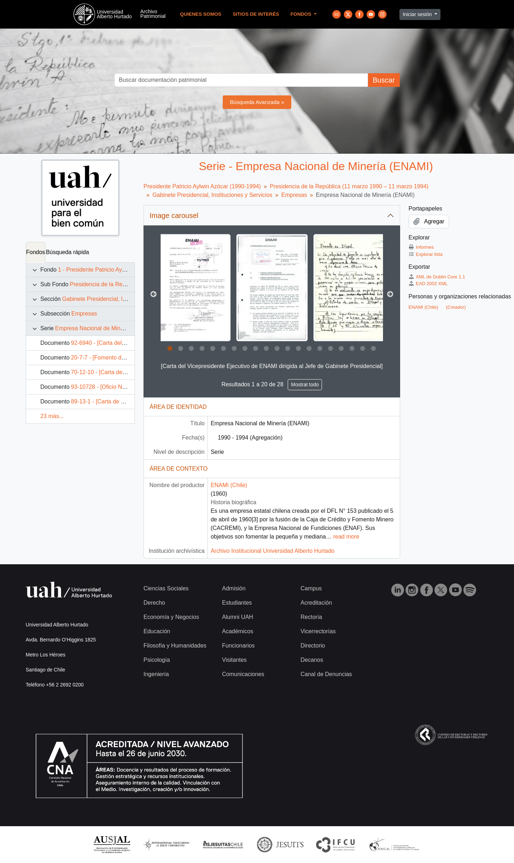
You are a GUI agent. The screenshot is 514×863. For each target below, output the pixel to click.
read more (346, 537)
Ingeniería (156, 674)
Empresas (84, 314)
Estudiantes (237, 603)
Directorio (313, 646)
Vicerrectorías (318, 631)
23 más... (52, 416)
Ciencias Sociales (165, 588)
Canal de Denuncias (326, 674)
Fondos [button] (302, 14)
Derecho (154, 603)
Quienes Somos (200, 14)
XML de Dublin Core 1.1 (437, 276)
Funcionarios (238, 646)
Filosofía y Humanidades (174, 646)
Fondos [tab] (35, 252)
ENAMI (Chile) (229, 485)
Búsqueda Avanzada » (257, 102)
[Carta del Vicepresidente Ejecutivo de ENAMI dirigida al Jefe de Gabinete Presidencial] (272, 366)
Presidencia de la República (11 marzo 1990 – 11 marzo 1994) (349, 186)
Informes (421, 247)
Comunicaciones (243, 674)
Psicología (156, 660)
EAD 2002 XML (428, 283)
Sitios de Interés (256, 14)
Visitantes (234, 660)
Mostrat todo (305, 384)
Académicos (237, 631)
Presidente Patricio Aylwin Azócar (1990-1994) (202, 186)
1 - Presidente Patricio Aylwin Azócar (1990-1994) (120, 270)
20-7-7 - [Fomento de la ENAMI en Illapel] (123, 357)
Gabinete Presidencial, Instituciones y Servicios (122, 299)
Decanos (312, 660)
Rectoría (311, 617)
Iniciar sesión (418, 14)
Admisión (234, 588)
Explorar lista (426, 254)
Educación (156, 631)
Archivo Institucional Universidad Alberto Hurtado (272, 551)
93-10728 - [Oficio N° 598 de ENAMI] (118, 387)
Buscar (384, 80)
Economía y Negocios (171, 617)
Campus (311, 588)
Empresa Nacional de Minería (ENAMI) (104, 328)
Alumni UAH (237, 617)
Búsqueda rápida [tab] (67, 252)
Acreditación (316, 603)
